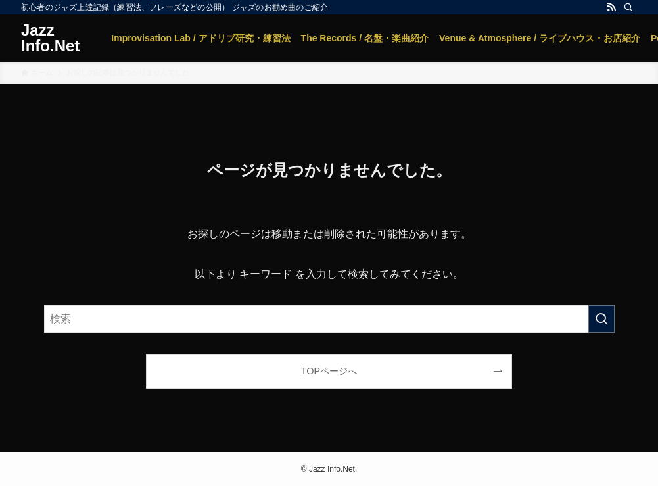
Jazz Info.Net (50, 38)
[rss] (611, 7)
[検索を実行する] (601, 319)
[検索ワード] (329, 319)
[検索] (628, 7)
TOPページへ (329, 371)
